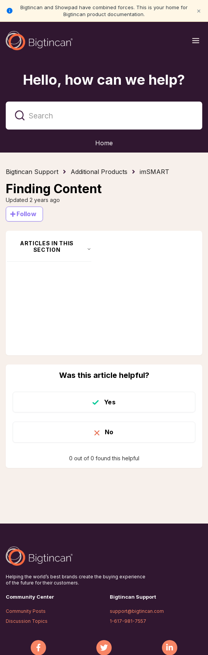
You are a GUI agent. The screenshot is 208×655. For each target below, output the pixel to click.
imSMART (154, 172)
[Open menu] (195, 40)
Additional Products (99, 172)
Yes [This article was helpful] (109, 402)
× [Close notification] (198, 11)
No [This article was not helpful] (109, 432)
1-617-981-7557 (128, 621)
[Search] (104, 116)
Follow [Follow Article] (26, 214)
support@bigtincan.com (137, 611)
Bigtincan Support (32, 172)
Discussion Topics (27, 621)
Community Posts (26, 611)
